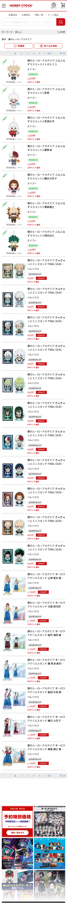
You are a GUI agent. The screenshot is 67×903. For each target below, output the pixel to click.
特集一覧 (39, 14)
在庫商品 (26, 14)
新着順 (21, 45)
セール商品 (53, 14)
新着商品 (13, 14)
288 (49, 53)
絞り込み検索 (50, 45)
